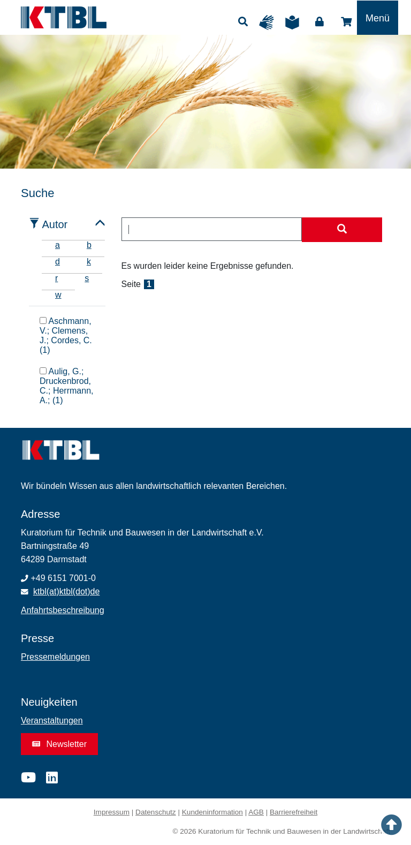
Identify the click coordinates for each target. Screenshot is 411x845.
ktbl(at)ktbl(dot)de (66, 591)
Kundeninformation (212, 812)
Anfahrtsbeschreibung (62, 610)
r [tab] (56, 278)
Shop (346, 22)
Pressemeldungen (55, 656)
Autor (54, 224)
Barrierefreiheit (293, 812)
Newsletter (59, 744)
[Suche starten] (342, 229)
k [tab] (89, 261)
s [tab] (87, 278)
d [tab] (57, 261)
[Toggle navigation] (377, 18)
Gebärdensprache (269, 22)
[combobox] (211, 229)
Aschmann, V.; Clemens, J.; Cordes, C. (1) (66, 335)
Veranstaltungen (52, 720)
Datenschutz (155, 812)
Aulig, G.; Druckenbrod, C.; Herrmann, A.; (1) (66, 385)
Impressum (112, 812)
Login (319, 22)
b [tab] (89, 245)
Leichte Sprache (295, 22)
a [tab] (57, 245)
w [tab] (58, 294)
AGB (256, 812)
